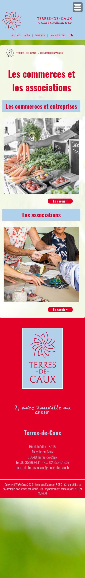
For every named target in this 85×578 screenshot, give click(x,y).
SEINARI (42, 493)
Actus (27, 35)
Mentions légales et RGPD (48, 484)
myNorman (21, 489)
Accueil (16, 35)
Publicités (40, 35)
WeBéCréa (21, 484)
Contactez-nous (58, 35)
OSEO (76, 489)
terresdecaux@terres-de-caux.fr (48, 467)
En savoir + (60, 201)
